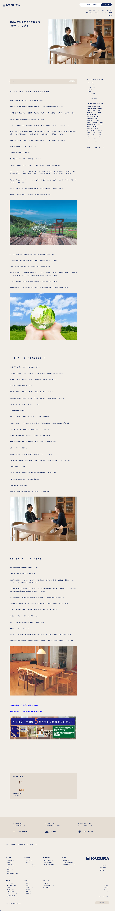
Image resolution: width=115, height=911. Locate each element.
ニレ (92, 142)
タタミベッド (99, 124)
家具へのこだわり (29, 860)
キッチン (90, 126)
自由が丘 (94, 106)
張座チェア (90, 122)
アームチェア (96, 122)
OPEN (72, 81)
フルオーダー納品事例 (30, 866)
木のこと (90, 89)
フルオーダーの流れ (30, 864)
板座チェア (99, 120)
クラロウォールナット (92, 140)
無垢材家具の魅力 (48, 862)
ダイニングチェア (91, 120)
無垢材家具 (100, 108)
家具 (89, 110)
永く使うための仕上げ (49, 864)
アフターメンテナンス (49, 866)
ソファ (102, 122)
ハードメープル (91, 130)
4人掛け (99, 112)
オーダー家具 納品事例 (68, 862)
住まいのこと (91, 96)
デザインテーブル (11, 866)
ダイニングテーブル (92, 112)
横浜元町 (90, 108)
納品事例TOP (66, 860)
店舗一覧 (28, 883)
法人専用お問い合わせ (12, 895)
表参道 (89, 106)
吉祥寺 (99, 106)
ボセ (89, 138)
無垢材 (94, 108)
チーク (89, 134)
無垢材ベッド (10, 869)
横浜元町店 (28, 893)
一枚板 (98, 116)
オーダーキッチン (96, 126)
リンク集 (46, 887)
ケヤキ (96, 136)
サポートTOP (10, 883)
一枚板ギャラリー (29, 887)
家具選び (93, 110)
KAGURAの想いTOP (48, 860)
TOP (7, 844)
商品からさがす (10, 860)
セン (92, 136)
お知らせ (46, 883)
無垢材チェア (10, 862)
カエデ (100, 140)
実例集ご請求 (10, 897)
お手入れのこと (91, 87)
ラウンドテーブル (91, 116)
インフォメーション (92, 98)
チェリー (97, 128)
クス (89, 136)
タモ (89, 132)
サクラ (100, 136)
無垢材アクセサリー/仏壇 (12, 873)
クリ (89, 142)
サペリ (101, 132)
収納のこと (90, 91)
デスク (89, 124)
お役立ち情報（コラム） (49, 885)
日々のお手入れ (10, 891)
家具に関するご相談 (11, 885)
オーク (100, 130)
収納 (8, 871)
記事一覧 (13, 844)
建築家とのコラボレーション (69, 864)
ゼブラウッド (94, 138)
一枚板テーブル (91, 118)
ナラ (97, 130)
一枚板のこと (91, 85)
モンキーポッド (95, 134)
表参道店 (28, 885)
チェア (97, 118)
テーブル (98, 110)
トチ (101, 134)
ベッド (93, 124)
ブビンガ (96, 142)
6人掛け (89, 114)
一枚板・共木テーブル (12, 864)
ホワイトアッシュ (95, 132)
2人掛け (94, 114)
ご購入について (10, 887)
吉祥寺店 (28, 889)
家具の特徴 (28, 862)
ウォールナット (91, 128)
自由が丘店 (28, 891)
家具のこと (90, 82)
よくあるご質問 (10, 889)
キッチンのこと (91, 93)
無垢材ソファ (10, 868)
